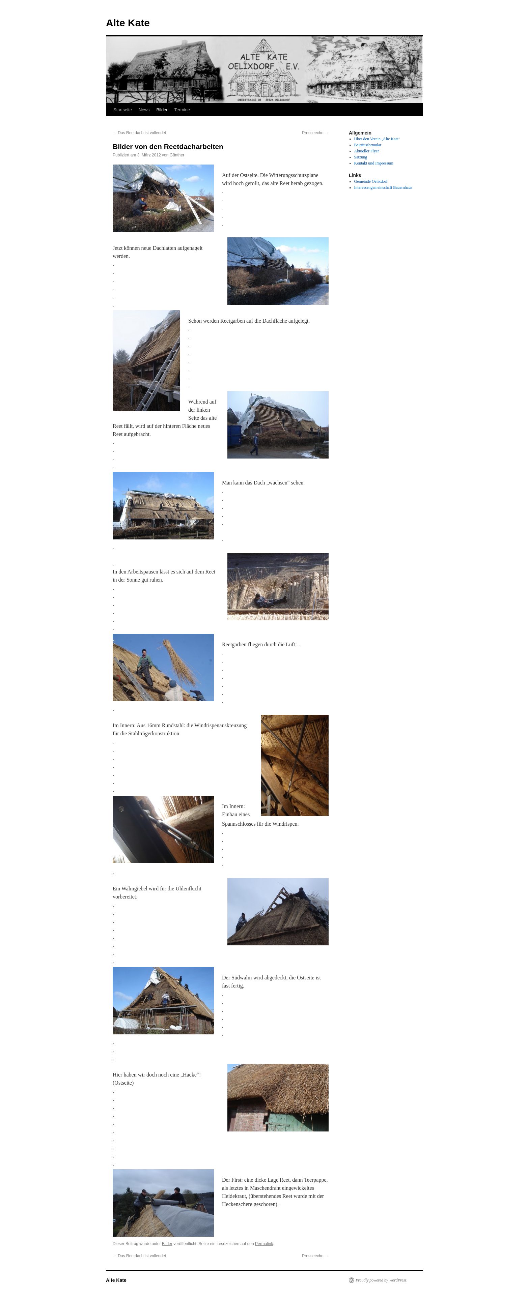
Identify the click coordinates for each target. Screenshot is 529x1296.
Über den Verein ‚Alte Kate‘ (377, 139)
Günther (177, 155)
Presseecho (315, 132)
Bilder (161, 109)
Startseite (122, 109)
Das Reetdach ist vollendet (139, 132)
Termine (182, 109)
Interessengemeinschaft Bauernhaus (383, 187)
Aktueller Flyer (366, 151)
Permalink (264, 1243)
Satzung (360, 157)
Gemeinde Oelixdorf (371, 181)
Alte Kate (128, 22)
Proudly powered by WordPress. (382, 1280)
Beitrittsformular (368, 145)
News (144, 109)
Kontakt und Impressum (373, 163)
